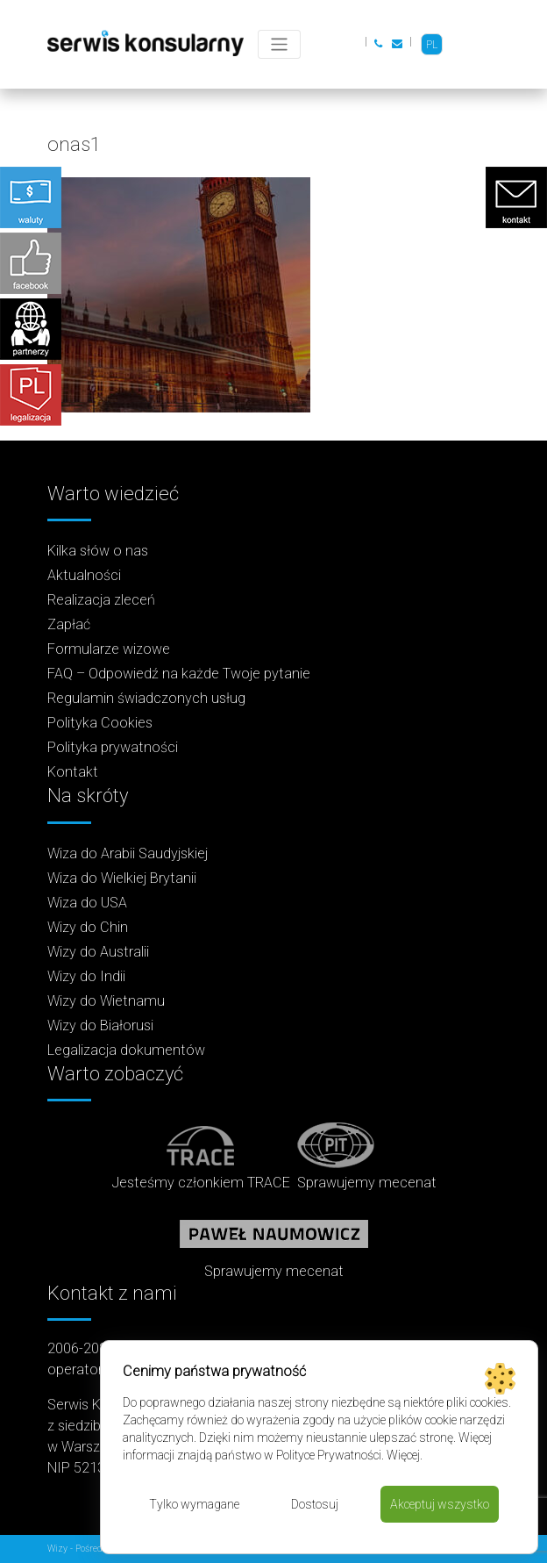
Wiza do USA (87, 902)
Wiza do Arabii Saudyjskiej (127, 853)
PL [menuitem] (431, 45)
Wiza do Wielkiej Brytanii (121, 878)
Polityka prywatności (112, 747)
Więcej (403, 1455)
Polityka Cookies (100, 722)
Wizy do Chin (87, 927)
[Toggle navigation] (279, 44)
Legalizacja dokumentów (126, 1050)
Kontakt (72, 772)
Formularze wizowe (108, 649)
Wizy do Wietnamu (106, 1001)
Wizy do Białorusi (100, 1025)
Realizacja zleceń (101, 600)
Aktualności (84, 575)
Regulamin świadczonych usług (146, 698)
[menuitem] (432, 44)
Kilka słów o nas (97, 550)
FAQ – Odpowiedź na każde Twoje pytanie (178, 673)
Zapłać (68, 624)
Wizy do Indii (86, 976)
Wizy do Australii (98, 951)
